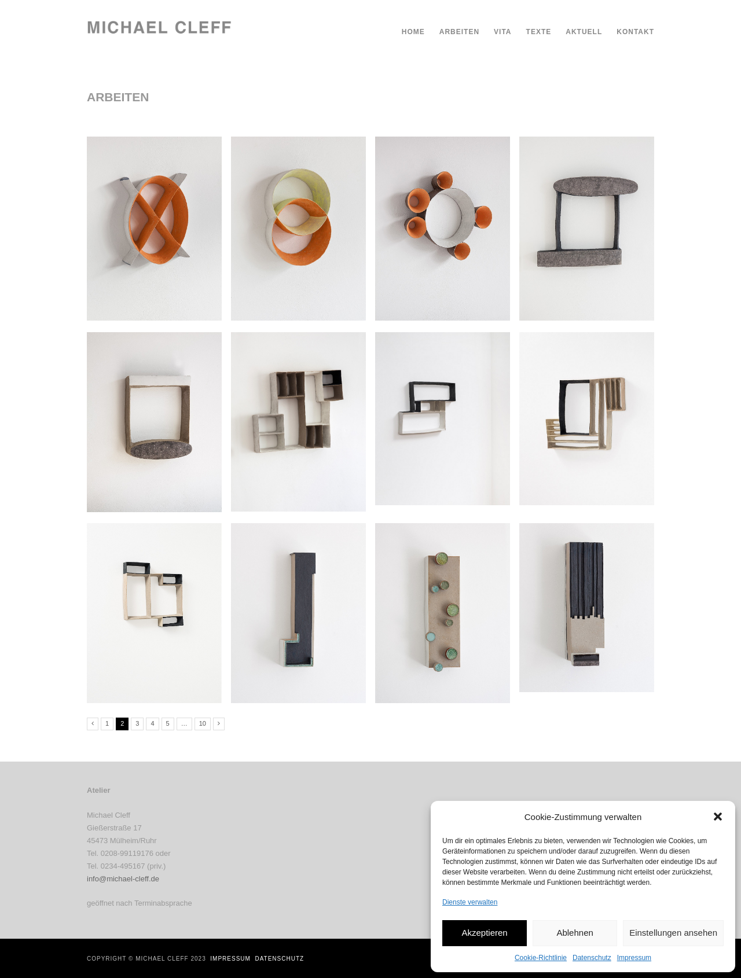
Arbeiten (459, 32)
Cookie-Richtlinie (541, 958)
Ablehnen (574, 932)
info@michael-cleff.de (123, 878)
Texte (539, 32)
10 (202, 723)
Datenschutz (592, 958)
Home (413, 32)
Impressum (634, 958)
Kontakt (635, 32)
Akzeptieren (484, 932)
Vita (502, 32)
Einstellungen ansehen (673, 932)
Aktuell (584, 32)
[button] (718, 816)
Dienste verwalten (469, 902)
